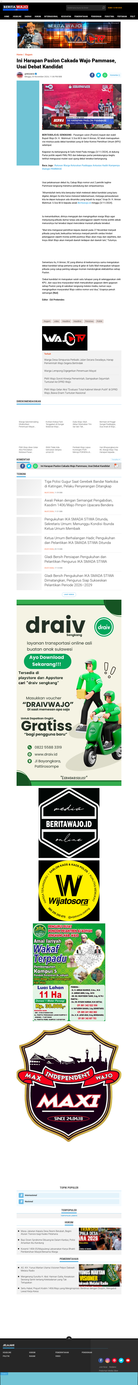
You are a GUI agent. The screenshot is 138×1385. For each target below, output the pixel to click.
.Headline (16, 16)
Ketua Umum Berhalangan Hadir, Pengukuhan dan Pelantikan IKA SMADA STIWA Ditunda (80, 540)
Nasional (29, 1201)
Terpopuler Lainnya (69, 1216)
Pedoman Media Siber (108, 1371)
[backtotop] (69, 1339)
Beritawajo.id (84, 202)
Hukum (38, 16)
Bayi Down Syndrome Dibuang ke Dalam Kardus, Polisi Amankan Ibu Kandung (48, 1241)
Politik (99, 321)
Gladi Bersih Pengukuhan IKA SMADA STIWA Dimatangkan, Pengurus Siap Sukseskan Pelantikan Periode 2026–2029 (79, 581)
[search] (86, 8)
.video (56, 321)
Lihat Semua (69, 594)
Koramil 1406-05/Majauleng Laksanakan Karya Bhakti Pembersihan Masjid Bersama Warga (48, 1250)
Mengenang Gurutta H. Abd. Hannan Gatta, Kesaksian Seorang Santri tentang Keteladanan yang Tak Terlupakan (48, 1279)
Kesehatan (66, 16)
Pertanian (122, 16)
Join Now (103, 1367)
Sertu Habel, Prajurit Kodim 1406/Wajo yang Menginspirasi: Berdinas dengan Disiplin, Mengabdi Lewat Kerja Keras (68, 1290)
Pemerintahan (81, 16)
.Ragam (28, 54)
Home (6, 16)
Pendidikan (96, 16)
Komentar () (115, 75)
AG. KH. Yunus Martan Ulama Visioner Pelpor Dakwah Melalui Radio (48, 1269)
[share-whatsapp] (104, 75)
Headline (66, 321)
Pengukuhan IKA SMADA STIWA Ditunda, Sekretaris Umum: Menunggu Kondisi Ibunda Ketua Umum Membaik (79, 524)
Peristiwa (109, 16)
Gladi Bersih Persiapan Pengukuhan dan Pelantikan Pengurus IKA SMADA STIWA (76, 559)
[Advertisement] (69, 1164)
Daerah (28, 16)
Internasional (51, 16)
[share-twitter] (98, 75)
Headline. (78, 321)
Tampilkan (116, 460)
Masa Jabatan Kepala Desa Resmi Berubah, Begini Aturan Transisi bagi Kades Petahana (46, 1232)
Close (4, 1374)
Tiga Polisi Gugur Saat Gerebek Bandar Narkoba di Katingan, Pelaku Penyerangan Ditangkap (82, 484)
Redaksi (112, 1367)
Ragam (32, 1356)
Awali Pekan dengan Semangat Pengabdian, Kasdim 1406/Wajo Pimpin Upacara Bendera (79, 502)
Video (57, 1356)
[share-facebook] (92, 75)
